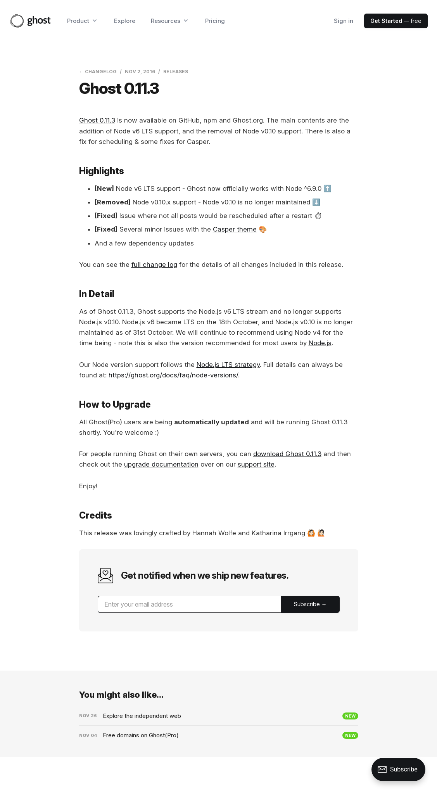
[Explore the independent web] (218, 716)
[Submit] (310, 604)
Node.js (320, 343)
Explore (124, 20)
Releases (175, 71)
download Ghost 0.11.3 (287, 454)
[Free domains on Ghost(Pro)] (218, 735)
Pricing (215, 20)
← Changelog (98, 71)
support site (256, 464)
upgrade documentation (161, 464)
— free (395, 20)
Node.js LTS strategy (228, 364)
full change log (154, 264)
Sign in (343, 20)
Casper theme (235, 229)
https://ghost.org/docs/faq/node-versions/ (173, 375)
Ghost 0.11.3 (97, 120)
